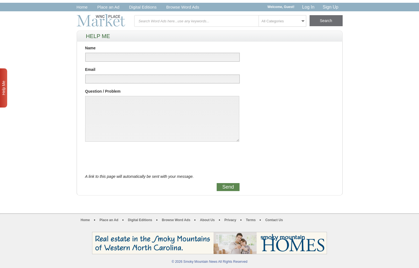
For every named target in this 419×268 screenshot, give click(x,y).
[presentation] (127, 158)
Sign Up (331, 7)
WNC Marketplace (101, 20)
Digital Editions (143, 7)
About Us (207, 220)
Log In (308, 7)
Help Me (3, 88)
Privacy (230, 220)
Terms (251, 220)
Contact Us (274, 220)
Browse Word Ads (182, 7)
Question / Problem (103, 91)
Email (90, 69)
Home (82, 7)
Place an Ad (108, 7)
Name (90, 48)
